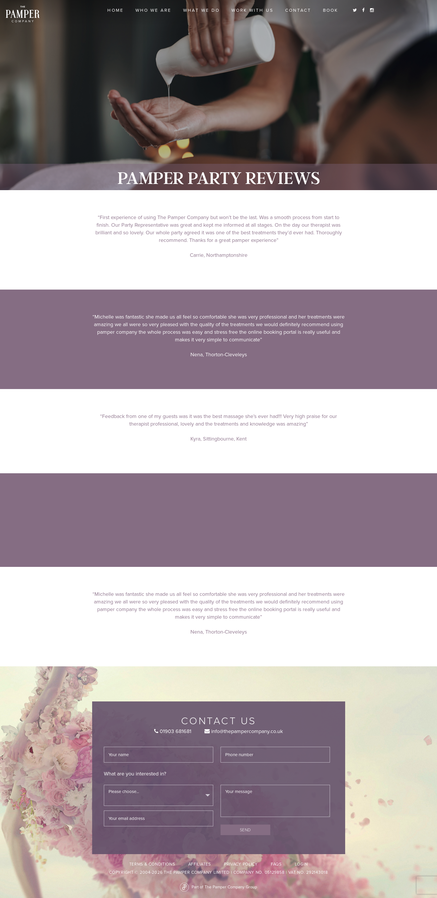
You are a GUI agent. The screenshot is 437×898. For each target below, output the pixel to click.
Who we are (153, 10)
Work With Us (252, 10)
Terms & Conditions (152, 864)
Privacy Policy (241, 864)
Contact (298, 10)
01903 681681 (172, 731)
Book (330, 10)
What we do (201, 10)
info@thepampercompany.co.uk (243, 731)
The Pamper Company (22, 14)
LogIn (301, 864)
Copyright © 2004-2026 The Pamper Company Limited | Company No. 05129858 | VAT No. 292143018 (218, 872)
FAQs (276, 864)
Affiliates (199, 864)
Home (115, 10)
